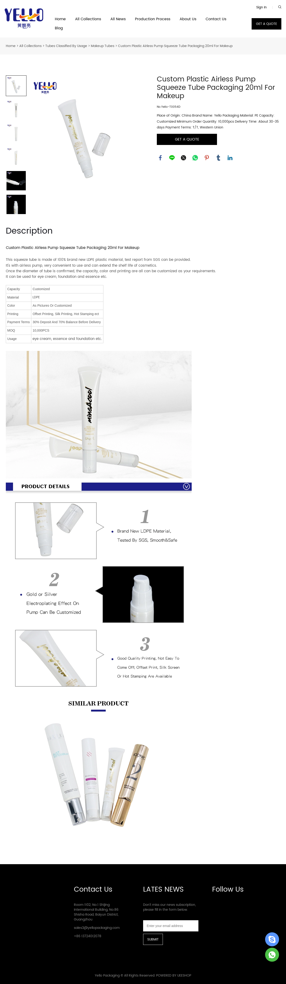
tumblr (218, 157)
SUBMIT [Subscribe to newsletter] (153, 939)
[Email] (170, 925)
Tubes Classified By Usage (66, 46)
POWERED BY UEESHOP (173, 975)
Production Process (152, 19)
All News (118, 19)
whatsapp (195, 157)
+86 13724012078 (87, 936)
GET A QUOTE (266, 24)
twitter (183, 157)
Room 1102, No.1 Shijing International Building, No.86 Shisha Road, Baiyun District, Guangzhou (96, 912)
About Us (188, 19)
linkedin (230, 157)
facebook (160, 157)
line (171, 157)
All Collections (88, 19)
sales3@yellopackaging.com (97, 927)
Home (60, 19)
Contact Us (216, 19)
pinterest (206, 157)
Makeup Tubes (102, 46)
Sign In (261, 7)
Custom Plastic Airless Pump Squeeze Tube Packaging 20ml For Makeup (175, 46)
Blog (59, 28)
